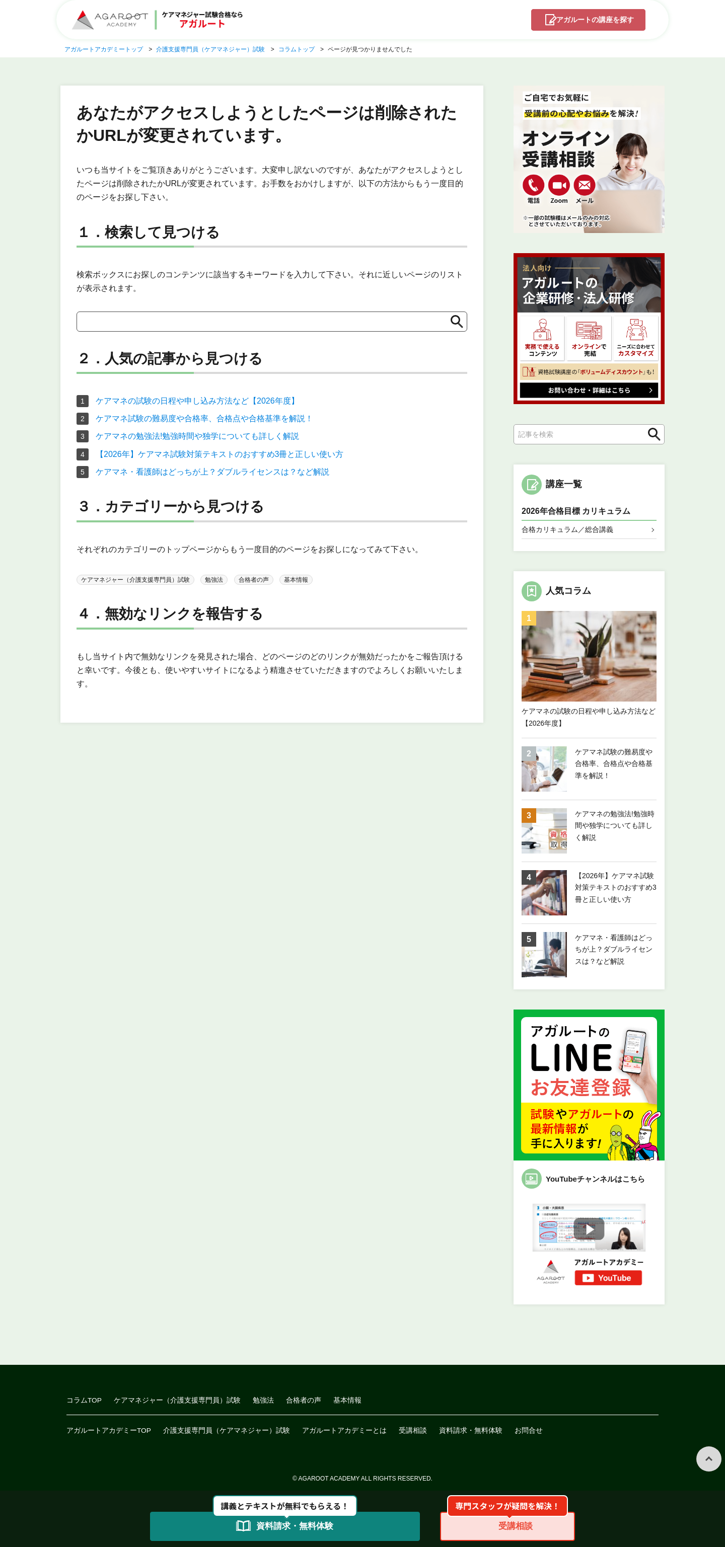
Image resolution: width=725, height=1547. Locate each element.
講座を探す (592, 21)
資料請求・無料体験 (471, 1431)
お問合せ (529, 1431)
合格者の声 (254, 579)
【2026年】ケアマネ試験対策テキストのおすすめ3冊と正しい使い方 (220, 454)
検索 (651, 434)
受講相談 (413, 1431)
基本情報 (296, 579)
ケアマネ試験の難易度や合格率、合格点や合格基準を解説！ (204, 418)
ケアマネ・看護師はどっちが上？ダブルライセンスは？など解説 (212, 472)
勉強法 (214, 579)
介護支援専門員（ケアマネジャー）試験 (227, 1431)
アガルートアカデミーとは (345, 1431)
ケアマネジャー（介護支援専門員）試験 (135, 579)
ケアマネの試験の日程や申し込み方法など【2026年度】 (197, 401)
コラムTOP (84, 1401)
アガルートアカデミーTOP (109, 1431)
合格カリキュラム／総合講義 (567, 529)
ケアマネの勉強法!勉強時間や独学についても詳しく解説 (197, 436)
